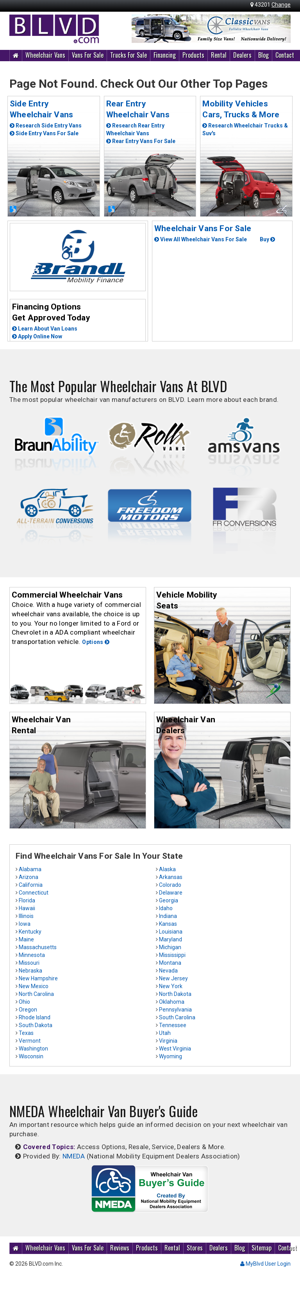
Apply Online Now (37, 336)
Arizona (28, 877)
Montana (170, 963)
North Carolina (36, 994)
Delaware (170, 893)
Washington (33, 1048)
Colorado (170, 885)
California (31, 885)
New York (170, 986)
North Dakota (175, 994)
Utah (165, 1033)
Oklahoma (171, 1002)
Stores (195, 1247)
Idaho (166, 908)
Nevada (168, 970)
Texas (26, 1033)
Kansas (168, 924)
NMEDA (73, 1156)
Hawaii (27, 908)
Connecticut (33, 893)
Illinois (26, 916)
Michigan (170, 947)
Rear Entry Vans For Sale (140, 141)
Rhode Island (34, 1017)
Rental (219, 55)
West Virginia (175, 1048)
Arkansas (170, 877)
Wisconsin (31, 1056)
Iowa (24, 924)
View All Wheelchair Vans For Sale (200, 239)
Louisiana (170, 931)
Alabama (30, 869)
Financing (165, 55)
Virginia (168, 1041)
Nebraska (30, 970)
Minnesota (32, 955)
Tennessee (172, 1025)
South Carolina (177, 1017)
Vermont (30, 1041)
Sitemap (261, 1247)
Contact (284, 55)
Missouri (29, 963)
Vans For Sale (88, 55)
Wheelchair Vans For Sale (202, 228)
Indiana (168, 916)
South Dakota (35, 1025)
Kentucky (30, 931)
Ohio (24, 1002)
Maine (26, 939)
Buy (267, 239)
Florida (27, 900)
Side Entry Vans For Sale (44, 133)
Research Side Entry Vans (46, 125)
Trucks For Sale (128, 55)
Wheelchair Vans (45, 55)
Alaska (167, 869)
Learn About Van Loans (44, 328)
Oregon (28, 1009)
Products (193, 55)
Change (281, 5)
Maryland (170, 939)
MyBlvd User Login (265, 1264)
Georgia (168, 900)
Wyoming (170, 1056)
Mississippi (172, 955)
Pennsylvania (175, 1009)
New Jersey (173, 978)
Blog (263, 55)
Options (95, 642)
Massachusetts (38, 947)
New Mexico (33, 986)
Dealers (242, 55)
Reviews (119, 1247)
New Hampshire (38, 978)
